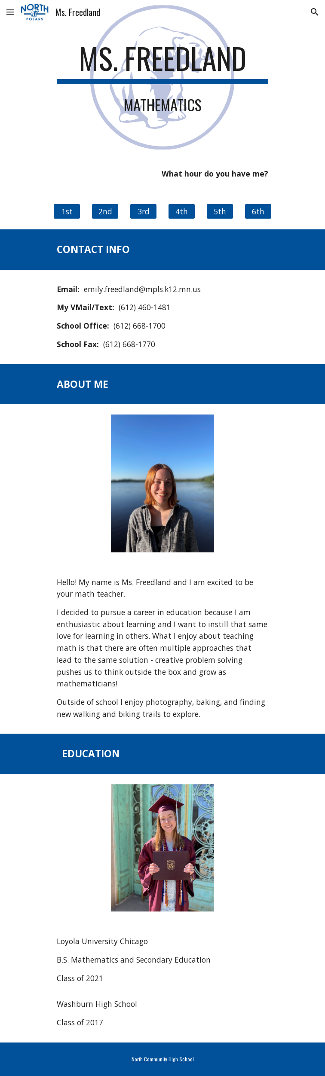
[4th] (181, 211)
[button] (10, 12)
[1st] (67, 211)
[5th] (220, 211)
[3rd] (143, 211)
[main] (162, 62)
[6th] (258, 211)
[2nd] (105, 211)
